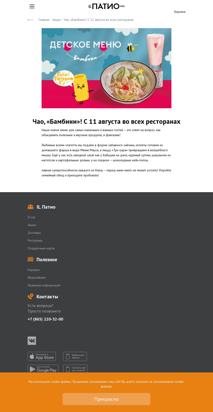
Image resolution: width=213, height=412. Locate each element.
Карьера (34, 270)
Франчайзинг (37, 277)
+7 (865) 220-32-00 (45, 319)
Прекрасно (106, 399)
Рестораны (35, 240)
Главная (44, 20)
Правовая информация (44, 285)
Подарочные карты (41, 248)
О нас (31, 217)
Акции (56, 20)
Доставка (34, 233)
